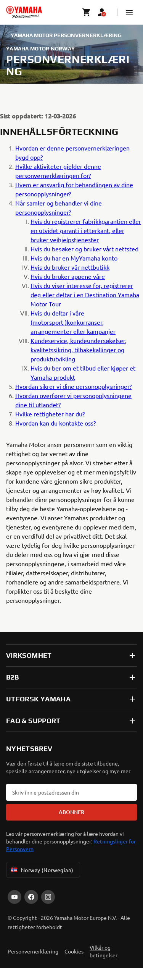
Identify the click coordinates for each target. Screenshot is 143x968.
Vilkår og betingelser (103, 951)
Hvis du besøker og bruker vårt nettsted (84, 249)
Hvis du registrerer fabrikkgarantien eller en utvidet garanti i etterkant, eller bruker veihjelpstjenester (86, 230)
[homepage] (24, 12)
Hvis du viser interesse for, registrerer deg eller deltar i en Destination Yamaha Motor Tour (85, 295)
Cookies (74, 951)
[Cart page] (86, 12)
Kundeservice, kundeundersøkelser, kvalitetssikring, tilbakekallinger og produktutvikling (79, 350)
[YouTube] (14, 897)
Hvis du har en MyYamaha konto (74, 258)
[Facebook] (31, 897)
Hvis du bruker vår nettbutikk (70, 267)
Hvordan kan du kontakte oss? (55, 423)
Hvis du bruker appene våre (68, 276)
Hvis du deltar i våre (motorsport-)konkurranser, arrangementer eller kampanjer (73, 322)
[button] (129, 12)
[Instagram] (48, 897)
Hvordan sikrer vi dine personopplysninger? (73, 386)
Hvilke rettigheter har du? (50, 414)
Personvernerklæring (33, 951)
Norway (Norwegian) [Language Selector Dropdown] (42, 869)
